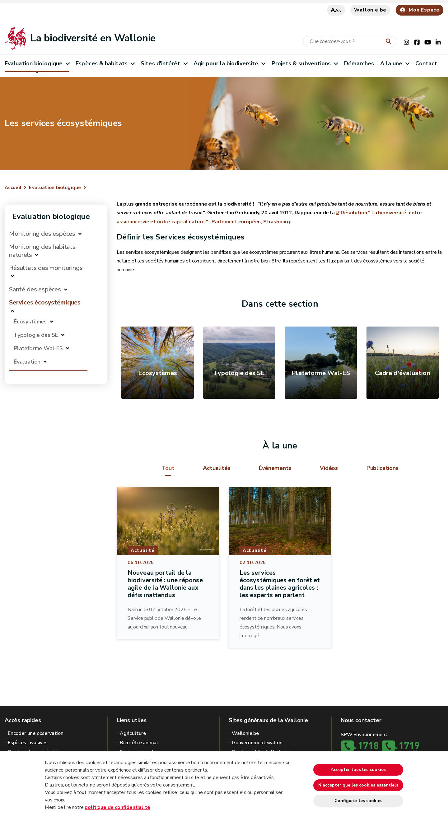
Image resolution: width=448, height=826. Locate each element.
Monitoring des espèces (42, 234)
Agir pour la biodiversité (229, 63)
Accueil (13, 187)
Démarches (359, 63)
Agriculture (133, 733)
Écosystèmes (31, 321)
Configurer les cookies (358, 801)
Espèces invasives (28, 743)
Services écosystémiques (45, 302)
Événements (275, 468)
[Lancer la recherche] (389, 41)
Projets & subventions (305, 63)
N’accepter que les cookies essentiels (358, 785)
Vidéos (329, 468)
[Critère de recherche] (349, 41)
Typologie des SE (36, 335)
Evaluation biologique (37, 63)
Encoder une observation (35, 733)
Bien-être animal (139, 743)
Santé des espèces (35, 289)
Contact (426, 63)
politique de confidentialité (117, 807)
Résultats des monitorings (46, 268)
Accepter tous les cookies (358, 770)
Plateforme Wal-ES (38, 348)
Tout (167, 468)
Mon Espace (419, 10)
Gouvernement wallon (257, 743)
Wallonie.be (370, 10)
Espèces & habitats (105, 63)
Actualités (216, 468)
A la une (394, 63)
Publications (382, 468)
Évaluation (27, 361)
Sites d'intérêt (164, 63)
